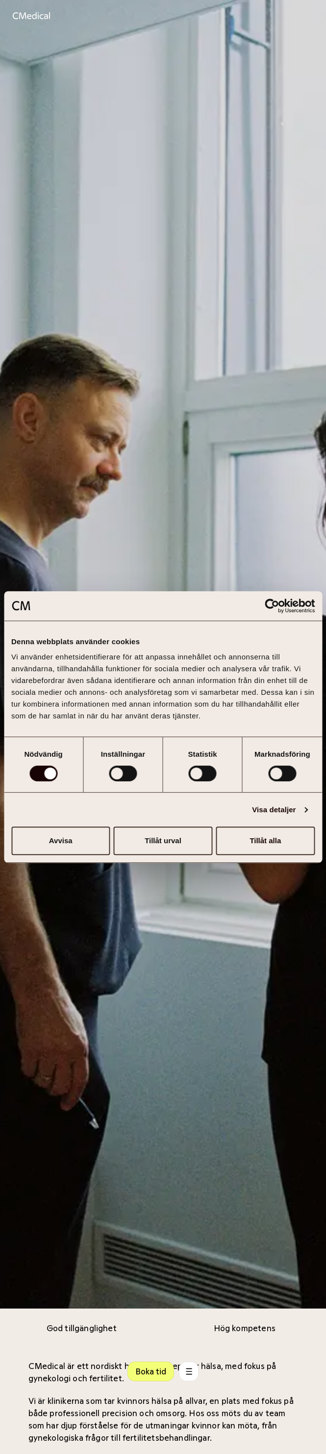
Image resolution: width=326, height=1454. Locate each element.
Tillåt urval (163, 840)
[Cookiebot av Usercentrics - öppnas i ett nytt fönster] (272, 606)
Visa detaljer (274, 809)
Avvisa (61, 840)
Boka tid (150, 1371)
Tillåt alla (265, 840)
